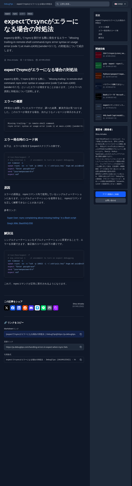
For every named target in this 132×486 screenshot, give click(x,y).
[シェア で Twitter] (6, 307)
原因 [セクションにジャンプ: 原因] (100, 34)
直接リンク (8, 341)
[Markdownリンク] (40, 334)
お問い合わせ (110, 200)
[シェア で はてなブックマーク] (37, 307)
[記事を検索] (82, 4)
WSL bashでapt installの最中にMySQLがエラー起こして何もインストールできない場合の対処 (114, 115)
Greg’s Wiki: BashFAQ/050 (20, 223)
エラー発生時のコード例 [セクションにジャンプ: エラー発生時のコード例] (108, 30)
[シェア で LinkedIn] (18, 307)
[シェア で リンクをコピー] (55, 307)
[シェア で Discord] (31, 307)
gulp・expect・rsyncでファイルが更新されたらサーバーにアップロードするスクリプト (114, 63)
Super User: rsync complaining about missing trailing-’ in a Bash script (43, 217)
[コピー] (80, 334)
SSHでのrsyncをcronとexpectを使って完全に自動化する (114, 53)
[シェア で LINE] (43, 307)
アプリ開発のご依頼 (111, 194)
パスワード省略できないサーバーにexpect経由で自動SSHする (114, 84)
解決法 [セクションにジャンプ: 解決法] (101, 37)
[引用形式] (40, 360)
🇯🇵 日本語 (120, 4)
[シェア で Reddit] (25, 307)
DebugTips (8, 4)
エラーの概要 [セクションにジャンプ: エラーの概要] (104, 27)
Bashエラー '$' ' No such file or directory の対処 (114, 94)
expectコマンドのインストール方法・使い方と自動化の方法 (114, 105)
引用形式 (7, 354)
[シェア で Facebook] (12, 307)
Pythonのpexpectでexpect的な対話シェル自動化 (114, 74)
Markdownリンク (11, 328)
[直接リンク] (40, 347)
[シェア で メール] (49, 307)
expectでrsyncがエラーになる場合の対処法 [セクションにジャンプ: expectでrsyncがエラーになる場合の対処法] (110, 21)
